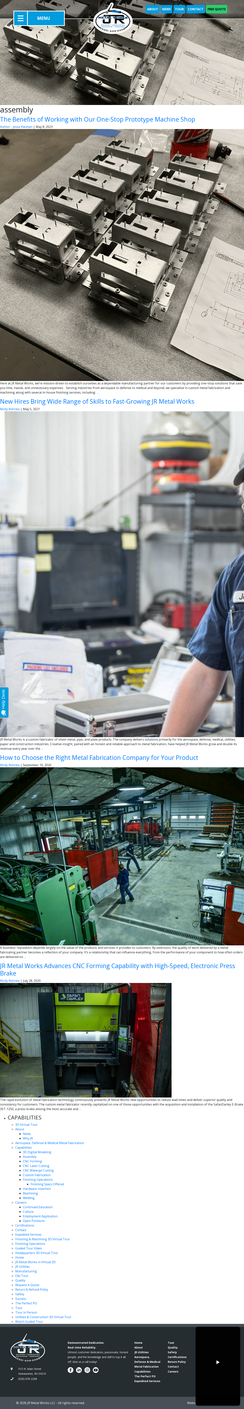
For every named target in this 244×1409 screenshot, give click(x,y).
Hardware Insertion (37, 1189)
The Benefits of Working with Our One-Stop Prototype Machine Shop (97, 119)
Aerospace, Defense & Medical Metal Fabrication (49, 1143)
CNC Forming (32, 1161)
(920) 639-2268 (27, 1379)
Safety (19, 1294)
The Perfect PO (26, 1303)
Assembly (29, 1157)
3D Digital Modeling (37, 1152)
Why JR (28, 1138)
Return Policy (177, 1362)
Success (20, 1299)
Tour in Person (26, 1312)
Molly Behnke (10, 409)
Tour (179, 9)
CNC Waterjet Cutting (38, 1170)
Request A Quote (27, 1285)
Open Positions (34, 1221)
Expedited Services (28, 1234)
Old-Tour (21, 1276)
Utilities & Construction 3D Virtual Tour (43, 1317)
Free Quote (217, 9)
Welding (29, 1198)
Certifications (24, 1225)
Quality (20, 1280)
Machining (30, 1193)
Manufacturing (26, 1271)
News (166, 9)
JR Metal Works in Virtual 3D (35, 1262)
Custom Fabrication (37, 1175)
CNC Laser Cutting (36, 1166)
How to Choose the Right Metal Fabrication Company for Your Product (99, 757)
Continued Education (38, 1207)
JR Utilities (22, 1267)
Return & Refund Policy (31, 1289)
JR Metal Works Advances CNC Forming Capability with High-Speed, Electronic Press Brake (117, 969)
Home (19, 1257)
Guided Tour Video (28, 1248)
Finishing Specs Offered (47, 1184)
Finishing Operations (38, 1179)
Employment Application (40, 1216)
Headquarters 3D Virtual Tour (36, 1253)
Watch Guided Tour (29, 1321)
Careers (20, 1202)
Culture (28, 1212)
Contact (195, 9)
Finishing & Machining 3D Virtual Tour (42, 1239)
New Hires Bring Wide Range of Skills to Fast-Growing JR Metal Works (97, 401)
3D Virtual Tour (26, 1125)
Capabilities (23, 1147)
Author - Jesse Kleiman (16, 127)
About (152, 9)
